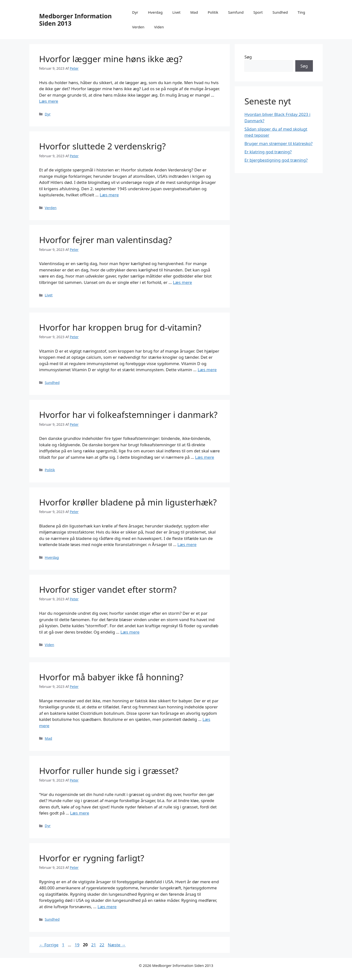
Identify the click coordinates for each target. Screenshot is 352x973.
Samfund (236, 12)
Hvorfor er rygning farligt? (91, 858)
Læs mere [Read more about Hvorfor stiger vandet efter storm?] (130, 632)
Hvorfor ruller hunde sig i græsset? (108, 770)
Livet (176, 12)
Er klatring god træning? (268, 152)
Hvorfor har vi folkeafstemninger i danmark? (128, 414)
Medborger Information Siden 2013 (75, 19)
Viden (159, 26)
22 (102, 945)
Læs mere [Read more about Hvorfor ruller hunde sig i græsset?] (79, 813)
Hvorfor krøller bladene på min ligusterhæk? (128, 502)
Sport (258, 12)
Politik (213, 12)
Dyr (135, 12)
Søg (248, 57)
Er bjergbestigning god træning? (276, 160)
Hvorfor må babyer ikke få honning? (111, 677)
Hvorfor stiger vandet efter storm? (107, 589)
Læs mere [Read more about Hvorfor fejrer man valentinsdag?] (182, 282)
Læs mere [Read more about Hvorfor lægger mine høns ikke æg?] (48, 101)
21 (94, 945)
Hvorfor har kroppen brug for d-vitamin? (120, 327)
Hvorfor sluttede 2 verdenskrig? (102, 146)
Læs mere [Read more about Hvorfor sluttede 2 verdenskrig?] (109, 195)
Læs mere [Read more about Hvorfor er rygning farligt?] (107, 906)
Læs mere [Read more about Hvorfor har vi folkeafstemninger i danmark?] (204, 457)
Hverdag (155, 12)
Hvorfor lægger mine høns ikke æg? (110, 59)
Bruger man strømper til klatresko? (278, 143)
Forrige (48, 945)
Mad (194, 12)
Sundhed (280, 12)
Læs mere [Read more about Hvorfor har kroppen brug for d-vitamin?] (207, 369)
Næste (117, 945)
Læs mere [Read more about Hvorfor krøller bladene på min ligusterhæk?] (187, 544)
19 (77, 945)
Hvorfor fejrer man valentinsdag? (105, 240)
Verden (138, 26)
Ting (301, 12)
